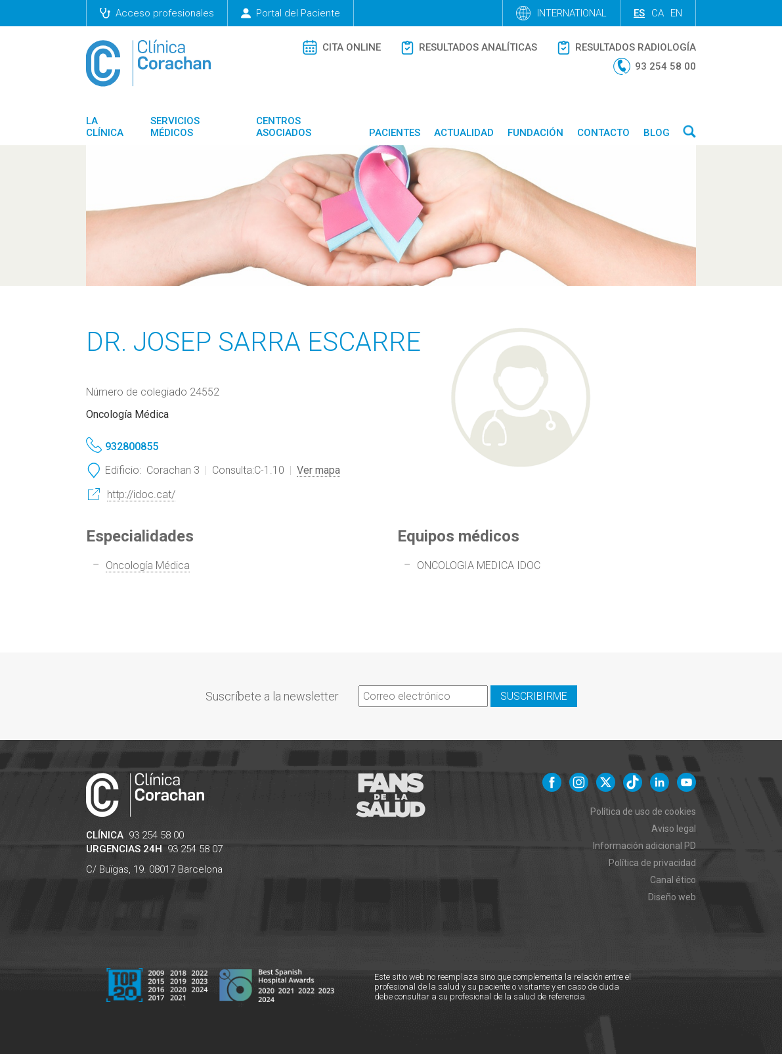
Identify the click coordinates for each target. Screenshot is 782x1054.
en (676, 13)
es (639, 13)
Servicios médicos (175, 127)
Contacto (603, 133)
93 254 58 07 (195, 849)
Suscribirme (533, 696)
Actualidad (464, 133)
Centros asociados (283, 127)
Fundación (535, 133)
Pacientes (394, 133)
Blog (656, 133)
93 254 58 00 (156, 835)
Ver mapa (318, 470)
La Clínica (104, 127)
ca (657, 13)
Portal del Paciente (290, 13)
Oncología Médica (148, 565)
